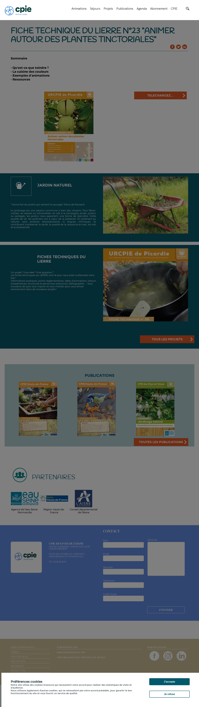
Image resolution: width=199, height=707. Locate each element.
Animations (79, 8)
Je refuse (169, 694)
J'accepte (169, 681)
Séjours (95, 8)
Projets (108, 8)
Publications (124, 8)
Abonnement (158, 8)
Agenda (142, 8)
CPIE (174, 8)
